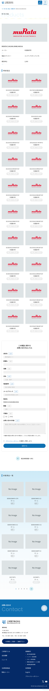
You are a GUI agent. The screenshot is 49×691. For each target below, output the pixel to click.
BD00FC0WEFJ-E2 (13, 554)
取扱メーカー (6, 674)
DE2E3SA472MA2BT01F (36, 301)
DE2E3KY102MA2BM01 (12, 301)
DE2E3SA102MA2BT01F (12, 144)
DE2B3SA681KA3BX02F (12, 275)
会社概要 (4, 658)
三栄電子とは (6, 653)
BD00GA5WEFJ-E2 (36, 528)
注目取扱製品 (6, 670)
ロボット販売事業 (31, 661)
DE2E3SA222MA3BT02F (36, 223)
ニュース (4, 662)
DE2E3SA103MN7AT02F (12, 223)
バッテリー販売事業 (31, 659)
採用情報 (28, 670)
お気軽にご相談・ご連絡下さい (15, 643)
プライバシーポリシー (12, 444)
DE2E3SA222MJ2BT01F (36, 249)
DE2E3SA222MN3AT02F (36, 275)
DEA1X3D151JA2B (36, 118)
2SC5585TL (36, 581)
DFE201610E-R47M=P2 (36, 144)
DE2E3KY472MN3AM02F (12, 118)
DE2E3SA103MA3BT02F (36, 196)
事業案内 (28, 653)
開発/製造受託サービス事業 (33, 664)
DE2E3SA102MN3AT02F (12, 196)
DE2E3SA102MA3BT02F (12, 170)
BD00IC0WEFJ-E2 (36, 502)
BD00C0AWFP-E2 (36, 554)
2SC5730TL (12, 581)
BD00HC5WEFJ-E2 (13, 528)
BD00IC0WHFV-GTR (12, 502)
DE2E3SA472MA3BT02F (36, 328)
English (27, 674)
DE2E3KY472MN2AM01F (12, 91)
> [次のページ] (31, 592)
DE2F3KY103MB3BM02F (36, 91)
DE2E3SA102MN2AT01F (36, 170)
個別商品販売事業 (31, 666)
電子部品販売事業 (31, 656)
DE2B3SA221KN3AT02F (12, 249)
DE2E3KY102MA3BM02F (12, 328)
